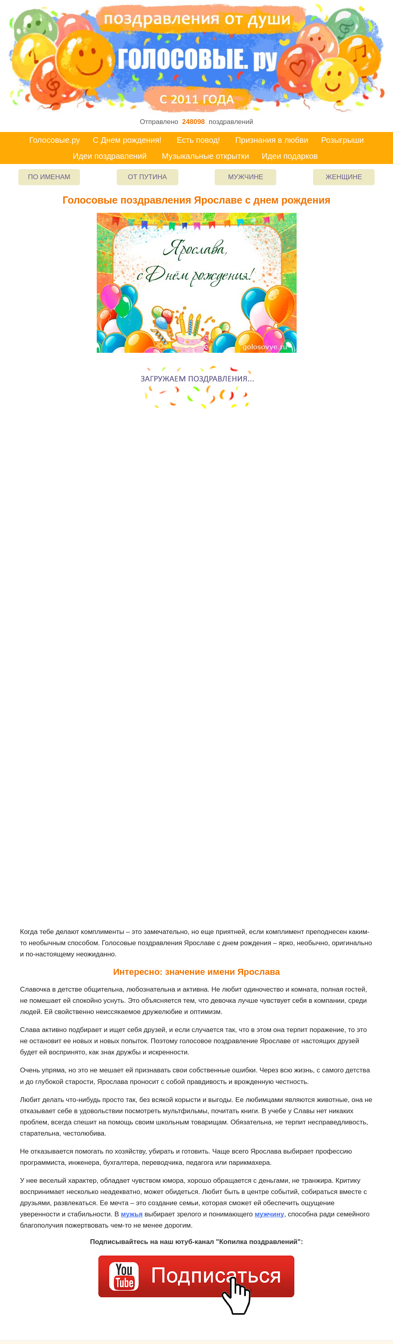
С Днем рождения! (127, 140)
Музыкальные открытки (205, 156)
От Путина (147, 177)
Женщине (344, 177)
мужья (131, 1214)
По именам (49, 177)
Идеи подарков (290, 156)
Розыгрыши (342, 140)
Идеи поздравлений (110, 156)
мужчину (269, 1214)
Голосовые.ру (54, 140)
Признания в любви (271, 140)
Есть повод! (198, 140)
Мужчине (245, 177)
